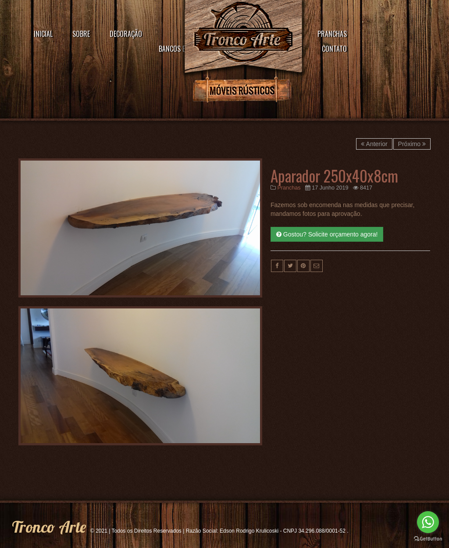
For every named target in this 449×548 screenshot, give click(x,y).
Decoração (126, 34)
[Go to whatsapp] (428, 522)
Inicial (43, 34)
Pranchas (332, 34)
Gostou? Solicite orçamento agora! (327, 234)
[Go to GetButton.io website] (428, 539)
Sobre (81, 34)
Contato (334, 48)
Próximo (412, 143)
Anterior (374, 143)
